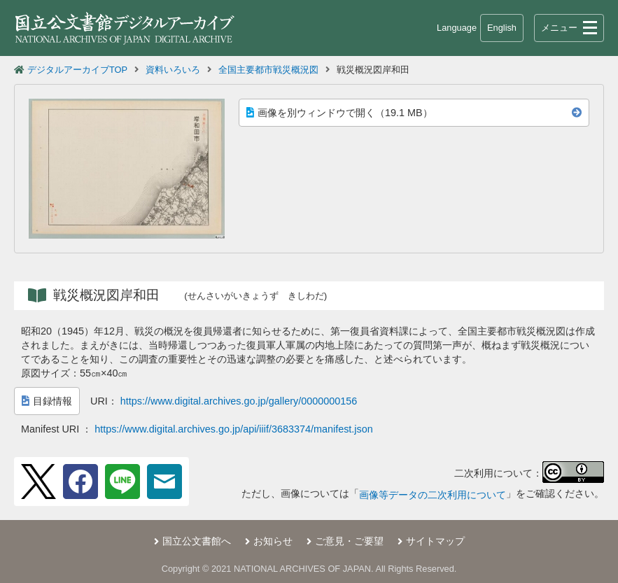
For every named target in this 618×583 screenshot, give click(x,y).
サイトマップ (435, 541)
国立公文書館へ (196, 541)
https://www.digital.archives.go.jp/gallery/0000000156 (238, 401)
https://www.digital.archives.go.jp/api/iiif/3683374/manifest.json (233, 429)
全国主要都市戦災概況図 (268, 69)
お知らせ (273, 541)
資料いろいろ (173, 69)
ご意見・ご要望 (349, 541)
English (502, 27)
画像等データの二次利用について (432, 494)
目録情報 (47, 401)
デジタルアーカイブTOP (77, 69)
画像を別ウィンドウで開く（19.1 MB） (339, 112)
